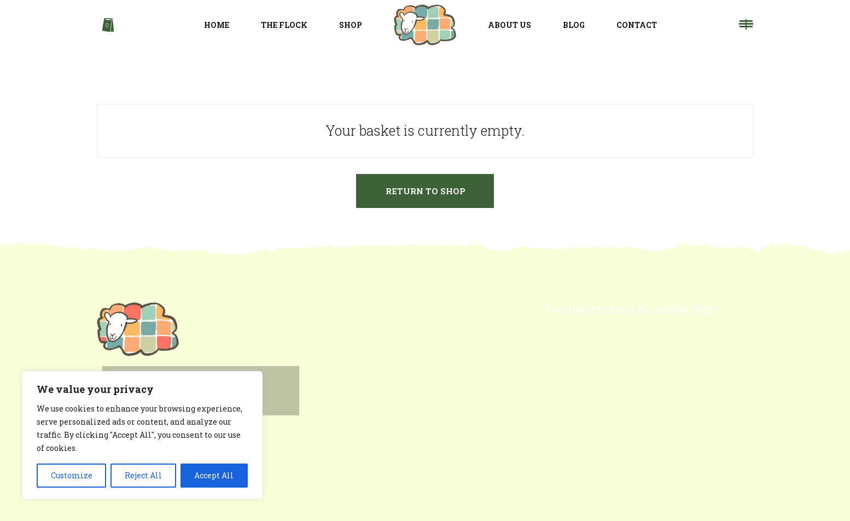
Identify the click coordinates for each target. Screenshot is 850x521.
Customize (71, 475)
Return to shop (425, 191)
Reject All (143, 475)
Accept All (214, 475)
